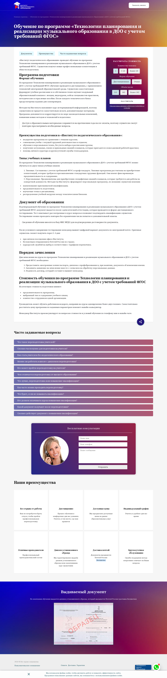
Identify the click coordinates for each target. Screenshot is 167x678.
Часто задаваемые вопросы (73, 53)
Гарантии (81, 665)
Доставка (72, 665)
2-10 (123, 71)
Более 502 (134, 92)
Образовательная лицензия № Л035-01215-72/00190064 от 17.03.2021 (127, 107)
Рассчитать (127, 101)
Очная (137, 81)
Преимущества (46, 53)
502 (123, 92)
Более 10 (134, 71)
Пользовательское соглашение (27, 666)
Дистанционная (121, 81)
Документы (26, 53)
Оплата (64, 665)
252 (115, 92)
